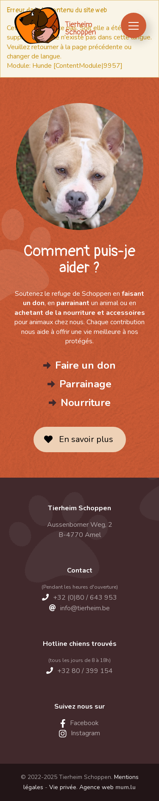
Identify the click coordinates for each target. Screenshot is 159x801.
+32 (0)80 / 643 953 (85, 597)
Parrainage (85, 384)
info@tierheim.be (85, 608)
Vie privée (62, 787)
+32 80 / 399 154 (85, 671)
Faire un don (85, 365)
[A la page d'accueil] (54, 25)
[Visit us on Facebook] (79, 723)
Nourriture (86, 402)
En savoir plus (86, 439)
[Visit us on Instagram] (79, 733)
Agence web (96, 787)
